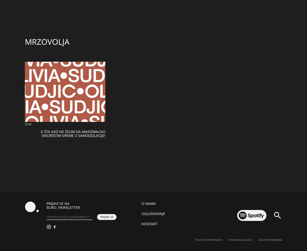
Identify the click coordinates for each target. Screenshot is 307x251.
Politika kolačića (240, 240)
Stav (28, 124)
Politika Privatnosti (209, 240)
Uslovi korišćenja (270, 240)
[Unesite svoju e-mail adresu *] (69, 217)
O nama (149, 203)
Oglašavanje (153, 213)
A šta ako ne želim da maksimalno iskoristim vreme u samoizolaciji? (73, 133)
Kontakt (149, 224)
